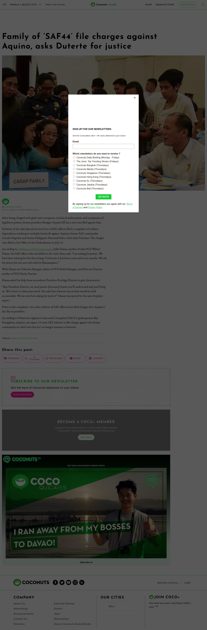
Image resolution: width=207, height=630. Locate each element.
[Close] (138, 95)
